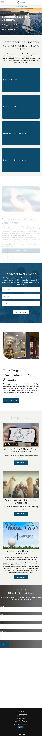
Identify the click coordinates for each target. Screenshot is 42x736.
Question (3, 631)
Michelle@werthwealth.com (21, 724)
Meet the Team (11, 400)
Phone (2, 623)
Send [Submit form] (4, 644)
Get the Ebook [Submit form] (21, 312)
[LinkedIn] (22, 727)
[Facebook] (19, 727)
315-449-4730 (23, 714)
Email (2, 614)
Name (2, 606)
